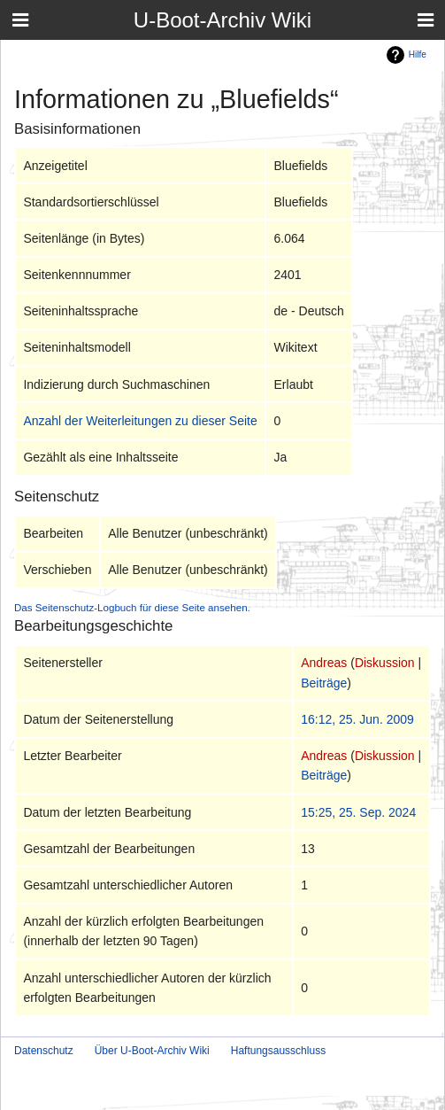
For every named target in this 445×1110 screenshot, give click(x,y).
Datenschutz (43, 1050)
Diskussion (385, 663)
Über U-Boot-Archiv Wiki (152, 1050)
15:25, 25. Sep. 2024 (358, 812)
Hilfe (417, 54)
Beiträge (324, 683)
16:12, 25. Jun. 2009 (357, 719)
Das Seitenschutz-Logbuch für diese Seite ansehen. (132, 607)
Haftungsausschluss (278, 1050)
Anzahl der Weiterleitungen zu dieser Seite (140, 421)
